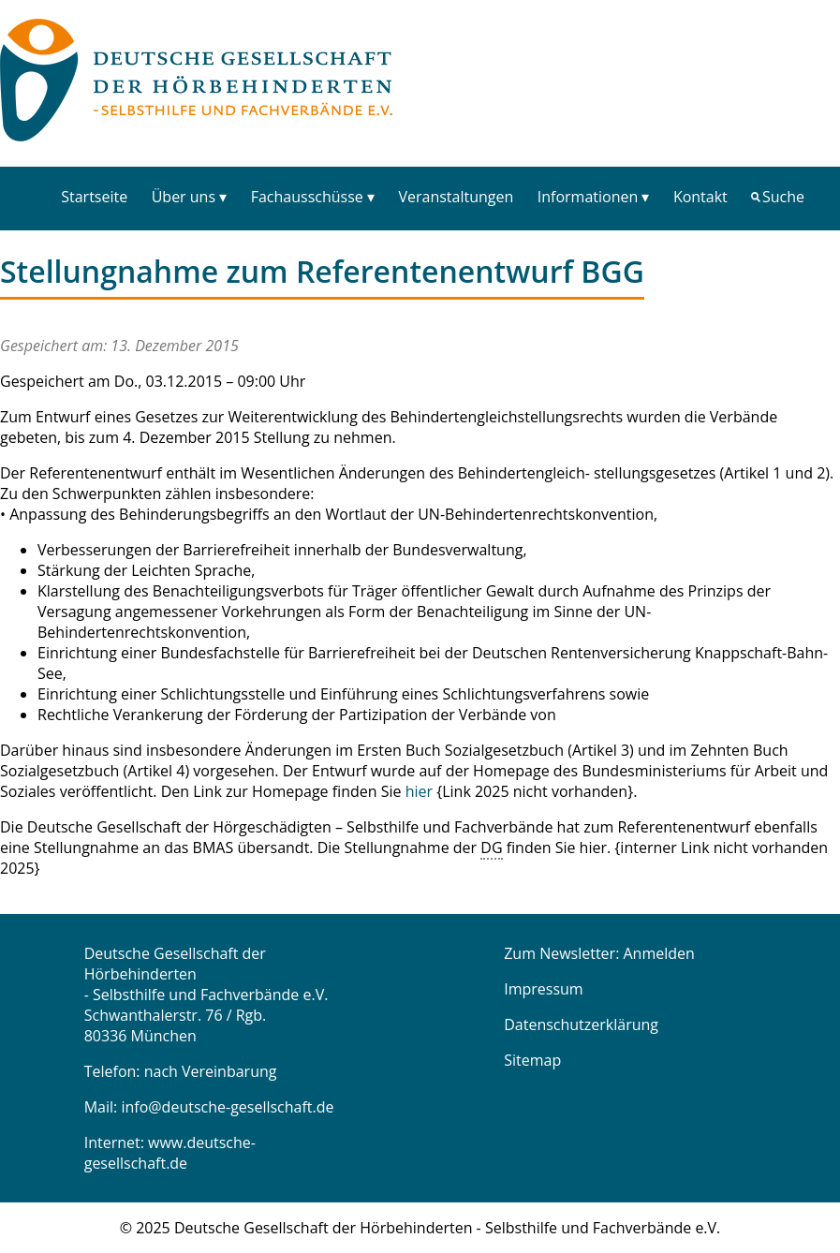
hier (419, 791)
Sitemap (532, 1060)
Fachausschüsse (307, 196)
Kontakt (700, 196)
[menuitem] (95, 196)
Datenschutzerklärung (581, 1024)
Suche (783, 196)
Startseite (94, 196)
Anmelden (659, 953)
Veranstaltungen (455, 196)
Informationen (588, 196)
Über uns (183, 196)
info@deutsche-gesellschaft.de (227, 1107)
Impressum (543, 989)
